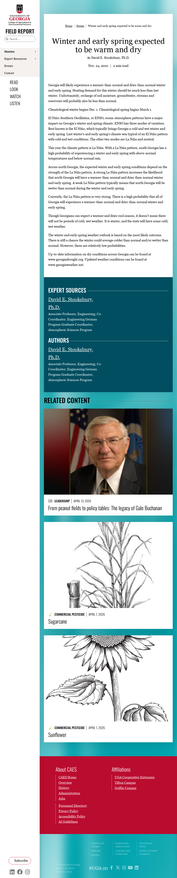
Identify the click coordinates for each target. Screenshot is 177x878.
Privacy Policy (68, 811)
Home (68, 25)
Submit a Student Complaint (148, 852)
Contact (9, 73)
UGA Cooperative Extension (135, 777)
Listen (15, 103)
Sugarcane (57, 621)
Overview (65, 782)
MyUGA (95, 855)
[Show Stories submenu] (35, 51)
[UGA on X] (118, 868)
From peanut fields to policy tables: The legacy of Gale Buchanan (105, 507)
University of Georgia (70, 849)
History (64, 788)
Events (8, 65)
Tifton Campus (125, 782)
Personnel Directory (73, 806)
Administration (69, 793)
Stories (9, 51)
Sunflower (57, 734)
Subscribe (21, 860)
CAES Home (67, 777)
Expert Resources (15, 58)
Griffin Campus (125, 788)
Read (14, 82)
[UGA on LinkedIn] (136, 868)
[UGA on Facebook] (112, 868)
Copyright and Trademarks (122, 852)
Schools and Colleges (97, 845)
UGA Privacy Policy (145, 845)
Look (14, 89)
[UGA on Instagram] (124, 868)
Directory (96, 850)
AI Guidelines (68, 822)
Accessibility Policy (72, 816)
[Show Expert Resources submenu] (35, 58)
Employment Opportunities (122, 845)
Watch (15, 96)
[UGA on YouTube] (131, 868)
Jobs (62, 798)
